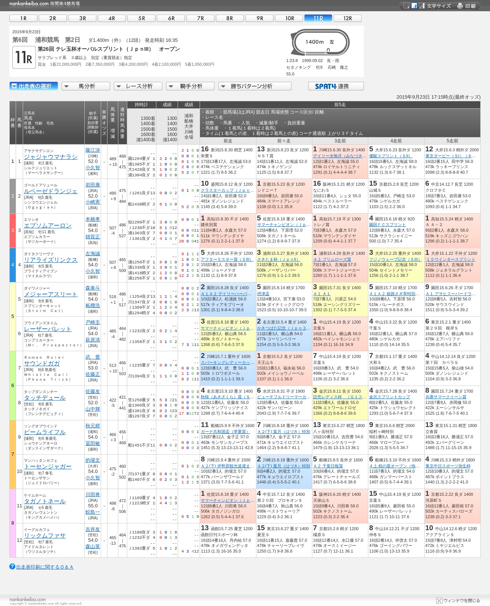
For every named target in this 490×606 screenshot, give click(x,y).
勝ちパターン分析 (254, 86)
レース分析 (138, 86)
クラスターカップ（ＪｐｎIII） (229, 190)
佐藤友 (92, 391)
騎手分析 (190, 86)
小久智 (92, 167)
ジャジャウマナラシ (51, 157)
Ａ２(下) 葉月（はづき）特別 (283, 431)
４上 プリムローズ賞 (332, 259)
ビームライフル (45, 432)
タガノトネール (45, 501)
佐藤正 (92, 374)
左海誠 (92, 253)
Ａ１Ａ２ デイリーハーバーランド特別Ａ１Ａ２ (244, 293)
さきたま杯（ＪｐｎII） (278, 259)
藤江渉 (92, 150)
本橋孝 (92, 219)
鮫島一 (92, 512)
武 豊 (92, 357)
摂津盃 (263, 293)
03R (82, 18)
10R (289, 18)
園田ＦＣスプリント (387, 224)
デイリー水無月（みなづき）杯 (342, 156)
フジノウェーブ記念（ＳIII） (395, 259)
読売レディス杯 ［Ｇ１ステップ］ (346, 397)
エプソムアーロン (48, 225)
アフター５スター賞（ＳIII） (227, 259)
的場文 (92, 460)
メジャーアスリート (51, 294)
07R (200, 18)
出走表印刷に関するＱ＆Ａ (45, 567)
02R (53, 18)
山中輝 (92, 409)
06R (171, 18)
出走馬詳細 (33, 86)
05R (141, 18)
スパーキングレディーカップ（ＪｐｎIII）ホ (241, 362)
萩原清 (92, 340)
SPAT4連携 (336, 86)
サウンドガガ (42, 363)
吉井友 (92, 529)
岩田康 (92, 185)
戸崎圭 (92, 322)
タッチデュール (45, 398)
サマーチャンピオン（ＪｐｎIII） (287, 224)
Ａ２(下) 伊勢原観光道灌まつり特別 (233, 466)
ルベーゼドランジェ (51, 191)
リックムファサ (45, 535)
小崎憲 (92, 202)
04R (112, 18)
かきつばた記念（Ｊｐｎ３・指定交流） (294, 328)
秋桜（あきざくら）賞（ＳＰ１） (231, 397)
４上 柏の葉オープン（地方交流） (400, 466)
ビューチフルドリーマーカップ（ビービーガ (298, 397)
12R (348, 18)
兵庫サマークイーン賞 (445, 397)
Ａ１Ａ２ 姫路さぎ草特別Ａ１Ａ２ (400, 293)
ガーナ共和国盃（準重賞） (225, 431)
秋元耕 (92, 426)
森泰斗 (92, 288)
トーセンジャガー (48, 466)
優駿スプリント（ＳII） (390, 156)
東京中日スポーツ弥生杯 (448, 466)
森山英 (92, 546)
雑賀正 (92, 236)
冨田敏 (92, 443)
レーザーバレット (48, 329)
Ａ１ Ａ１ (322, 293)
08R (230, 18)
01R (23, 18)
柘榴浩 (92, 305)
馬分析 (86, 86)
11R (318, 18)
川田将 (92, 494)
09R (259, 18)
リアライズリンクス (51, 260)
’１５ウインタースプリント (450, 259)
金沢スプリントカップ (389, 397)
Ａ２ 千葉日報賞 (328, 466)
